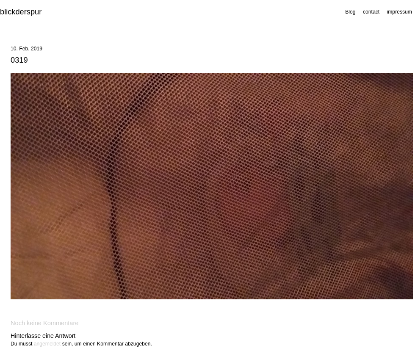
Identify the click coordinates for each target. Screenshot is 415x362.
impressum (399, 12)
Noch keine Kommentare (44, 323)
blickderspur (21, 11)
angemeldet (47, 344)
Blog (350, 12)
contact (371, 12)
